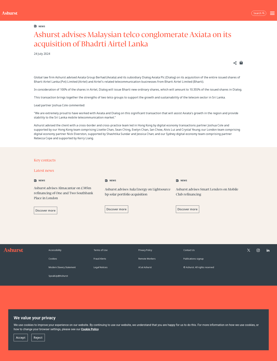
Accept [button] (20, 338)
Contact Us (189, 250)
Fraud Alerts (100, 258)
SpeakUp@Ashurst (58, 275)
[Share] (235, 63)
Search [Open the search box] (259, 13)
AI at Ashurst (145, 267)
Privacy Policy (145, 250)
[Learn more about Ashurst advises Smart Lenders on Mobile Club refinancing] (209, 197)
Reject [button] (38, 338)
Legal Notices (101, 267)
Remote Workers (147, 258)
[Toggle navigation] (272, 13)
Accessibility (55, 250)
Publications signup (193, 258)
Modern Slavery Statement (62, 267)
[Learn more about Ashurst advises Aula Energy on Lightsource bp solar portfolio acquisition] (138, 197)
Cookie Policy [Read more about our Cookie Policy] (90, 329)
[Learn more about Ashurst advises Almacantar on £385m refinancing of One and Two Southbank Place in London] (67, 197)
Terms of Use (101, 250)
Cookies (53, 258)
